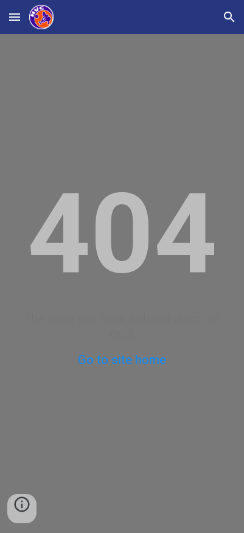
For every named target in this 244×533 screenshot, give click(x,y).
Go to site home (122, 359)
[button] (14, 17)
